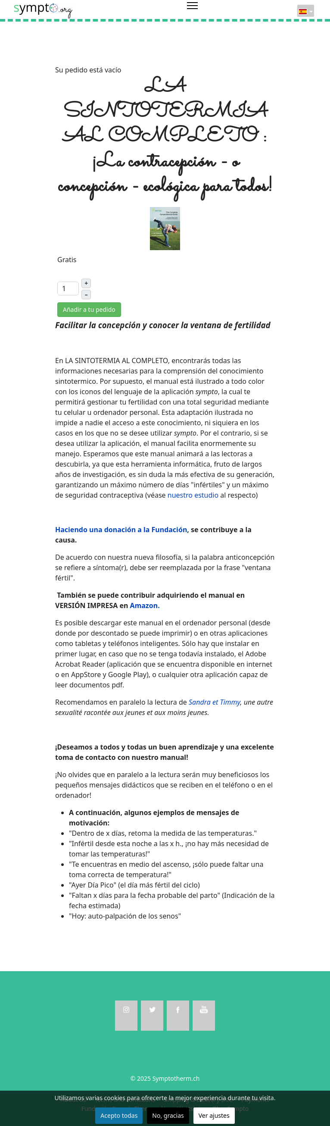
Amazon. (145, 605)
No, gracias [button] (168, 1115)
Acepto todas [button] (118, 1115)
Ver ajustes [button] (214, 1115)
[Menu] (192, 11)
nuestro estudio (193, 495)
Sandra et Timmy (214, 702)
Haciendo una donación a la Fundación (121, 529)
